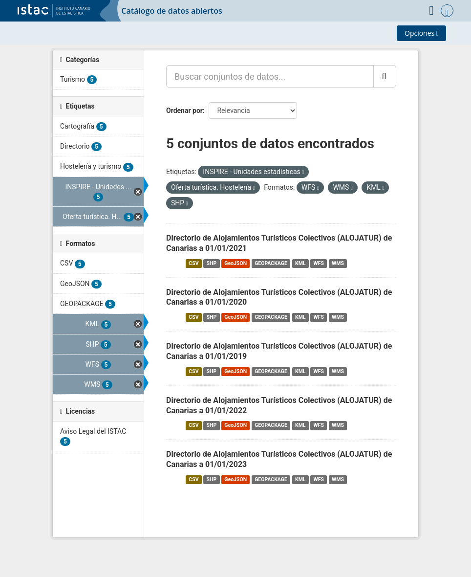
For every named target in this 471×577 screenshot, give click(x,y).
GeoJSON (235, 263)
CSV (193, 263)
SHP (212, 263)
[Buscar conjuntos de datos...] (270, 76)
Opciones (422, 33)
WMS (338, 263)
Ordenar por (184, 110)
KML (300, 263)
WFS (319, 263)
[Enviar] (384, 76)
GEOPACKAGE (271, 263)
